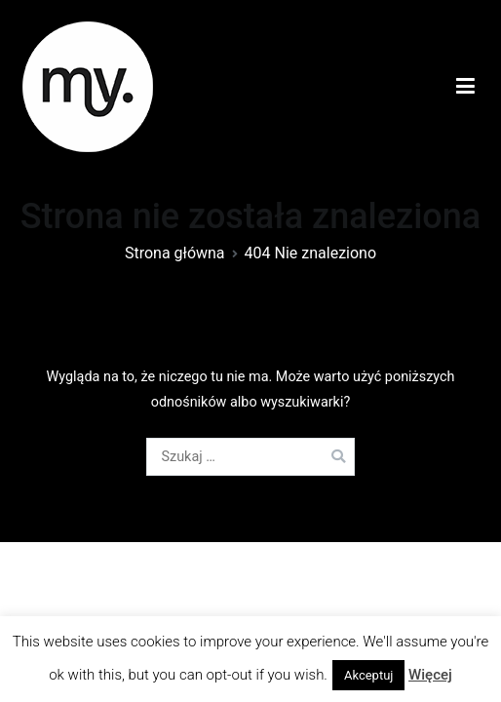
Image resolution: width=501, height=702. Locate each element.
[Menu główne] (465, 86)
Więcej (430, 674)
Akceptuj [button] (368, 675)
